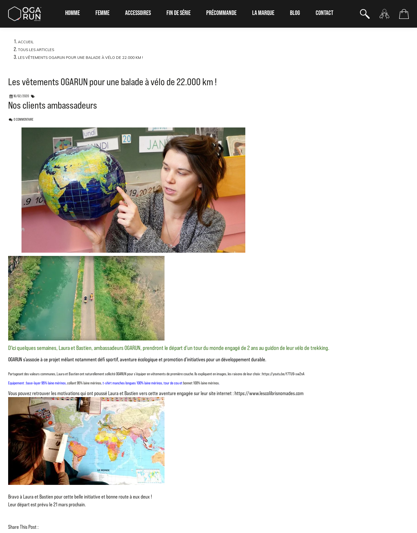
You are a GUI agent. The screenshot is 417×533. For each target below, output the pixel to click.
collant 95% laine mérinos (84, 383)
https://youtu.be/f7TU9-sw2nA (283, 374)
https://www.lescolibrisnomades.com (269, 393)
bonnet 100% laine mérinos (200, 383)
